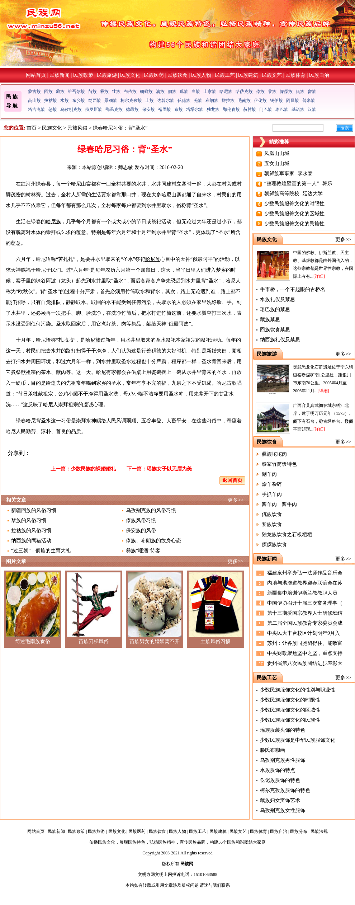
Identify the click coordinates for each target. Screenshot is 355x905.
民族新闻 (59, 75)
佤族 (300, 91)
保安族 (148, 109)
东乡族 (78, 100)
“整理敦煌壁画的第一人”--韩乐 (298, 183)
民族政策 (83, 75)
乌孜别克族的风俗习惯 (151, 510)
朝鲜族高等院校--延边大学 (293, 193)
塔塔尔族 (194, 109)
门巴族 (265, 109)
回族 (48, 91)
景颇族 (110, 100)
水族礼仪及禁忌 (277, 299)
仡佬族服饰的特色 (280, 780)
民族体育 (295, 75)
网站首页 (36, 75)
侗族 (172, 91)
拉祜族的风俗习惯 (31, 530)
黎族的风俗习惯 (28, 520)
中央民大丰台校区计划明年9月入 (303, 633)
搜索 (344, 127)
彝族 (104, 91)
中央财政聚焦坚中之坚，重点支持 (304, 653)
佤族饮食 (272, 514)
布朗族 (211, 100)
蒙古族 (34, 91)
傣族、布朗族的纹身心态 (153, 540)
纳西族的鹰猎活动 (31, 540)
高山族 (34, 100)
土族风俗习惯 (215, 641)
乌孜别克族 (71, 109)
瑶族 (184, 91)
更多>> (235, 500)
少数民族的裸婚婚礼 (93, 469)
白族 (195, 91)
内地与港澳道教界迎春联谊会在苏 (304, 583)
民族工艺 (225, 75)
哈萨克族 (244, 91)
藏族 (60, 91)
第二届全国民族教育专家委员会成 (304, 623)
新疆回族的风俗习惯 (33, 510)
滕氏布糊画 (272, 750)
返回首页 (232, 480)
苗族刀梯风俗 (94, 641)
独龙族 (213, 109)
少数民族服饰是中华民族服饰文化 (297, 740)
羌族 (198, 100)
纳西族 (94, 100)
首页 (32, 128)
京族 (178, 109)
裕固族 (164, 109)
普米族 (308, 100)
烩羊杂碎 (272, 484)
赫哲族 (249, 109)
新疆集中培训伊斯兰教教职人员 (302, 593)
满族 (160, 91)
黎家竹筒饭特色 (279, 464)
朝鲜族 (146, 91)
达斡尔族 (165, 100)
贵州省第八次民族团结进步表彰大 (304, 663)
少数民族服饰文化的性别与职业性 (297, 690)
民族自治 (319, 75)
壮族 (116, 91)
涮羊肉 (269, 474)
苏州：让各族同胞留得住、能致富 (304, 643)
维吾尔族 (76, 91)
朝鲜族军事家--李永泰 (288, 173)
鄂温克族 (114, 109)
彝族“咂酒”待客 (143, 550)
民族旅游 (107, 75)
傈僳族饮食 (274, 544)
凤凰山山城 (276, 153)
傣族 (260, 91)
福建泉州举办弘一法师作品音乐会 (304, 573)
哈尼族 (225, 91)
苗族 (92, 91)
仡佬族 (260, 100)
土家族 (209, 91)
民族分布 (298, 831)
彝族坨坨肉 (274, 454)
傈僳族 (286, 91)
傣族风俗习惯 (141, 520)
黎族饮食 (272, 524)
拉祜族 (50, 100)
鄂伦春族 (231, 109)
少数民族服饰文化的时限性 (294, 203)
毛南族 (244, 100)
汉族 (312, 109)
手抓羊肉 (272, 494)
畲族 (312, 91)
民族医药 (154, 75)
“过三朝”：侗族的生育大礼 (41, 550)
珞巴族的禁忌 (275, 309)
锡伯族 (276, 100)
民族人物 (201, 75)
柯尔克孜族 (131, 100)
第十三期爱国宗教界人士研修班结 (304, 613)
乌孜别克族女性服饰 (282, 810)
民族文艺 (272, 75)
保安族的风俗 (141, 530)
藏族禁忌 (270, 319)
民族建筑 (248, 75)
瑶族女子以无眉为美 (169, 469)
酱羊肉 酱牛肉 (279, 504)
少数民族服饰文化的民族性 (294, 223)
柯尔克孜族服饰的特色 (285, 790)
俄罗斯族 (93, 109)
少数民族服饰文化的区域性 (294, 213)
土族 (149, 100)
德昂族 (132, 109)
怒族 (52, 109)
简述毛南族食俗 (32, 641)
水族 (64, 100)
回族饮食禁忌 (275, 329)
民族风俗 (77, 128)
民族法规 (319, 831)
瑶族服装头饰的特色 (282, 730)
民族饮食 (177, 75)
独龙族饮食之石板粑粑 (287, 534)
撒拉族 (228, 100)
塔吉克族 (36, 109)
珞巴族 (281, 109)
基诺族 (298, 109)
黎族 (272, 91)
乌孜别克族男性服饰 (282, 760)
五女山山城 (276, 163)
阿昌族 (292, 100)
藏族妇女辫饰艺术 (280, 800)
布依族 (130, 91)
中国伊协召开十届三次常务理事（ (304, 603)
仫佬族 (184, 100)
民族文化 (130, 75)
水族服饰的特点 (277, 770)
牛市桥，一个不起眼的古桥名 (292, 289)
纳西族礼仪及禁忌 (280, 339)
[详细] (319, 276)
